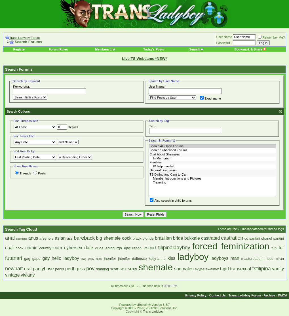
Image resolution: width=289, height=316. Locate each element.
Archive (269, 295)
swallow (212, 269)
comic (31, 247)
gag (27, 258)
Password (223, 43)
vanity (278, 268)
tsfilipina (261, 268)
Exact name (210, 98)
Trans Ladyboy (153, 311)
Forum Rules (58, 49)
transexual (240, 268)
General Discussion (212, 170)
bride (178, 238)
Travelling (212, 183)
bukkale (192, 238)
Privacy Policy (195, 295)
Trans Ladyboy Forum (24, 37)
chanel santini (272, 238)
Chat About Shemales (212, 155)
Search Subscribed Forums (212, 150)
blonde (148, 238)
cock (20, 248)
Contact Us (217, 295)
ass (70, 238)
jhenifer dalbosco (132, 258)
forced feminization (230, 246)
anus (33, 238)
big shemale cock (114, 238)
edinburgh (114, 248)
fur (281, 247)
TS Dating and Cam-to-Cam (212, 175)
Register (19, 49)
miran (279, 258)
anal (10, 238)
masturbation (252, 258)
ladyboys (219, 258)
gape (36, 258)
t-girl (224, 268)
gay (46, 258)
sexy (132, 268)
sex (122, 268)
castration (232, 238)
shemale (155, 267)
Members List (105, 49)
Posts (39, 173)
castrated (210, 238)
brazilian (163, 238)
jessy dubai (95, 259)
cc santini (252, 238)
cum (58, 247)
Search (194, 49)
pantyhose (43, 268)
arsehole (46, 238)
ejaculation (133, 248)
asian (60, 238)
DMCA (282, 295)
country (45, 248)
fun (274, 248)
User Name (224, 37)
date (88, 247)
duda (99, 248)
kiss (172, 258)
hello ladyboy (65, 258)
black (137, 238)
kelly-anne (157, 258)
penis (59, 269)
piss (81, 268)
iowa (84, 259)
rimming (102, 269)
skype (199, 269)
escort (150, 247)
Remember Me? (271, 37)
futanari (13, 258)
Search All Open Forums (212, 146)
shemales (183, 268)
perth (70, 268)
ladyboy (192, 257)
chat (9, 247)
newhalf (14, 268)
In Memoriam (212, 159)
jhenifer (110, 258)
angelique (21, 238)
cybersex (73, 247)
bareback (84, 238)
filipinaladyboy (174, 247)
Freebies (212, 163)
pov (90, 268)
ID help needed (212, 166)
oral (28, 268)
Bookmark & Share (250, 49)
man (235, 258)
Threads (23, 173)
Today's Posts (153, 49)
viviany (28, 275)
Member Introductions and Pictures (212, 179)
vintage (12, 275)
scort (114, 269)
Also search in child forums (170, 200)
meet (269, 258)
